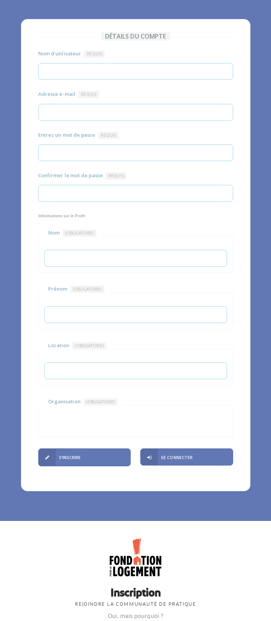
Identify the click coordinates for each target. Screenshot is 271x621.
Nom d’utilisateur (71, 54)
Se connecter (167, 457)
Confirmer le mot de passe (82, 176)
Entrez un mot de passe (78, 135)
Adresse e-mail (68, 94)
